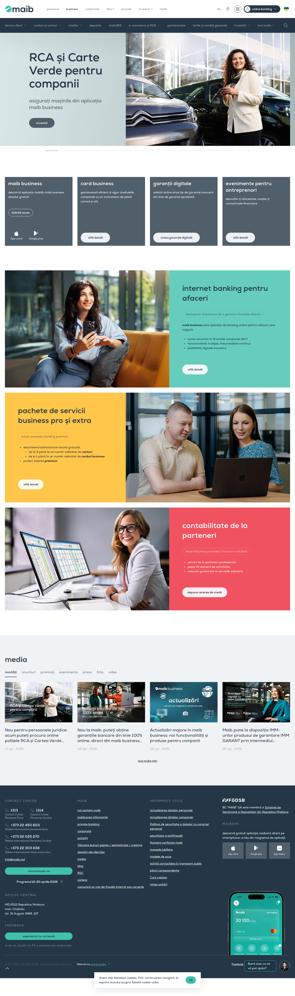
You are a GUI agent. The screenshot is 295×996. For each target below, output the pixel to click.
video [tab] (112, 687)
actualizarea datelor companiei (171, 832)
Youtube (270, 982)
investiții (242, 25)
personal (54, 9)
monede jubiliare (161, 865)
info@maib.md (15, 875)
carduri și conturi (47, 25)
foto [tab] (100, 687)
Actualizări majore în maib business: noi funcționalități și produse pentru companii (179, 751)
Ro (219, 9)
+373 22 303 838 (25, 863)
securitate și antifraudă (166, 851)
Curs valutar (158, 893)
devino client (15, 25)
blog (80, 881)
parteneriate (176, 25)
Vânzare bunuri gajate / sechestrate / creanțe (109, 860)
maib (174, 9)
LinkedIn (285, 982)
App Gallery (279, 869)
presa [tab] (87, 687)
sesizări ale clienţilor (91, 867)
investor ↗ (154, 9)
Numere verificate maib (166, 858)
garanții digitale (176, 187)
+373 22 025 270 (25, 852)
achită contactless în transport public (176, 879)
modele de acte (160, 872)
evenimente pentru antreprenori (253, 190)
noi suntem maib (89, 825)
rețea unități (158, 900)
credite (75, 25)
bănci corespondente (164, 886)
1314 (39, 826)
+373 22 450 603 (25, 840)
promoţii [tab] (47, 687)
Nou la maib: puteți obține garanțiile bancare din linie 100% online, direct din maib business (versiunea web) (109, 753)
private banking (88, 839)
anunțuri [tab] (29, 687)
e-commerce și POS (144, 25)
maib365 (115, 25)
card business (101, 187)
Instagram (254, 982)
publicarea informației (92, 832)
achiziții (82, 853)
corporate (97, 9)
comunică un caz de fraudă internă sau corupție (110, 902)
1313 (14, 826)
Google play (38, 234)
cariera (82, 895)
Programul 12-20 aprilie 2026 (36, 899)
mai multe (266, 25)
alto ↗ (116, 9)
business (75, 9)
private (134, 9)
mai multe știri (147, 776)
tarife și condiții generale (210, 25)
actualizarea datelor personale (171, 825)
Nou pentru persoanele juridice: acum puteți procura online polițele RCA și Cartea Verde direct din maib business (36, 753)
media (81, 874)
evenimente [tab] (68, 687)
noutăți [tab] (11, 687)
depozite (95, 25)
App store (20, 234)
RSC (80, 888)
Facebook (237, 982)
